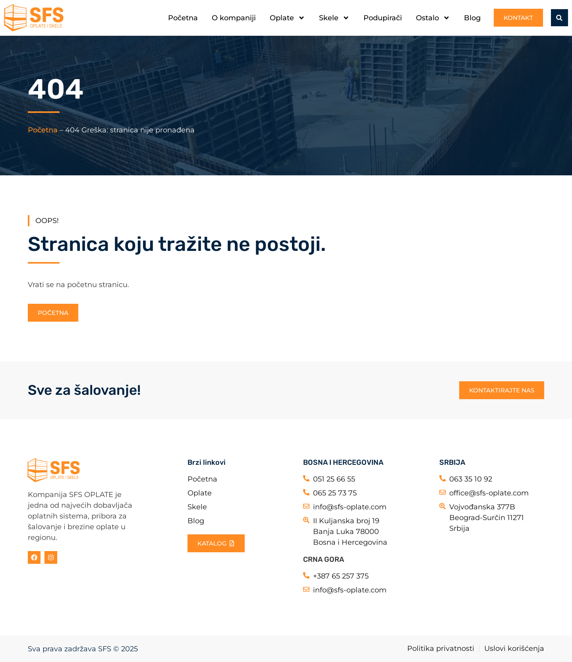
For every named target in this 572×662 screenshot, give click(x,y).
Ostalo (433, 17)
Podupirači (382, 18)
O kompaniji (234, 18)
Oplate (287, 17)
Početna (183, 18)
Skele (334, 17)
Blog (472, 18)
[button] (559, 18)
